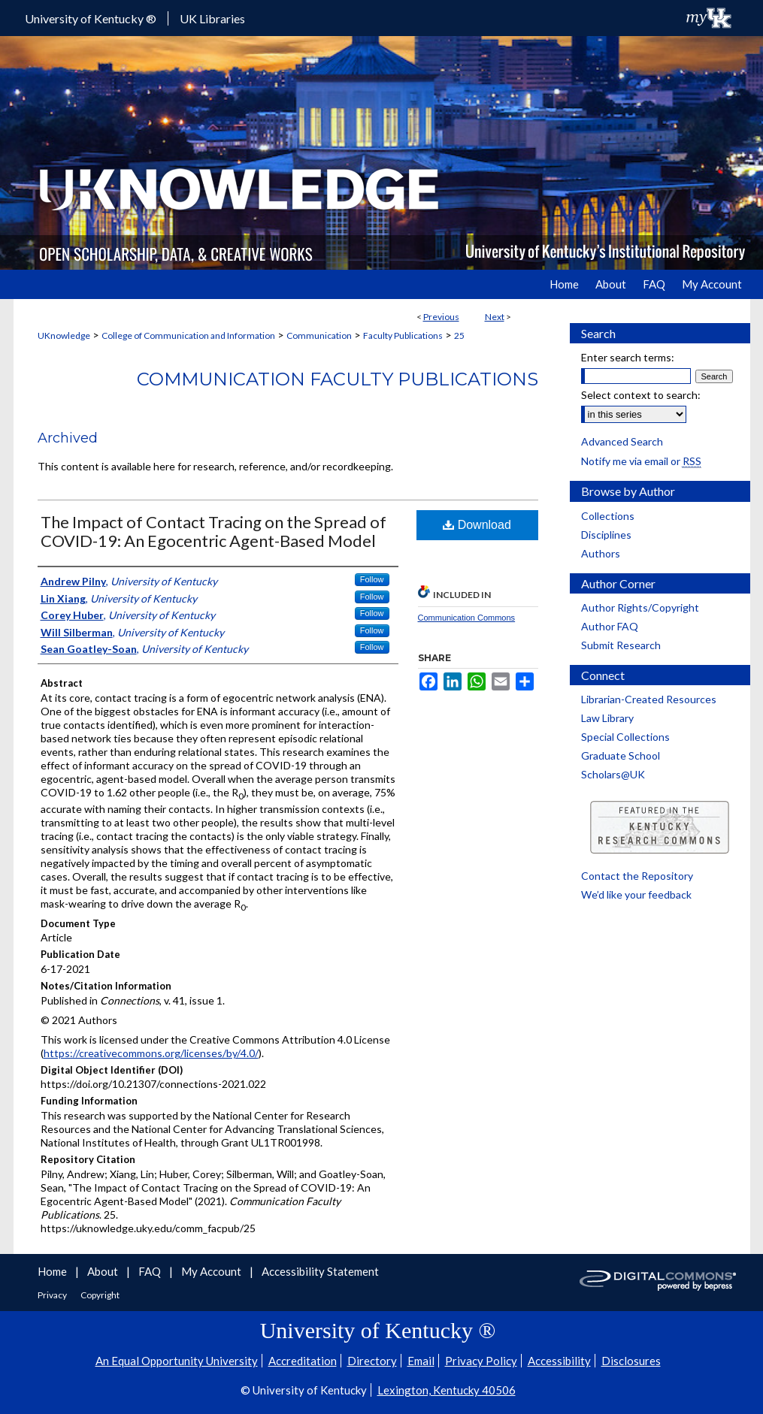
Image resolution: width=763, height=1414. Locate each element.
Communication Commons (467, 617)
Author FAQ (609, 626)
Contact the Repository (637, 875)
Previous (441, 316)
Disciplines (606, 534)
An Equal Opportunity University (176, 1360)
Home (53, 1271)
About (103, 1271)
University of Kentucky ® (90, 18)
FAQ (150, 1271)
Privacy (53, 1295)
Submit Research (621, 645)
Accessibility (559, 1360)
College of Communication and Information (188, 335)
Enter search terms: (627, 357)
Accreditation (302, 1360)
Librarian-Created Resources (648, 699)
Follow (372, 579)
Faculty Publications (403, 335)
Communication (319, 335)
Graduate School (620, 755)
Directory (372, 1360)
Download (477, 524)
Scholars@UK (613, 774)
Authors (600, 553)
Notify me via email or (641, 461)
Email (420, 1360)
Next (494, 316)
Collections (607, 515)
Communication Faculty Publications (337, 379)
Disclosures (631, 1360)
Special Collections (625, 736)
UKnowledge (64, 335)
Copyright (100, 1295)
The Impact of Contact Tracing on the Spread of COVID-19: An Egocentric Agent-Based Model (213, 531)
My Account (212, 1271)
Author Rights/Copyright (640, 607)
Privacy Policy (481, 1360)
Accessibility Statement (320, 1271)
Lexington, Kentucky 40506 (446, 1390)
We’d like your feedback (636, 894)
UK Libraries (212, 18)
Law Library (607, 718)
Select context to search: (641, 394)
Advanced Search (622, 441)
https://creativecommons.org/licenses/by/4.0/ (151, 1053)
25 (459, 335)
